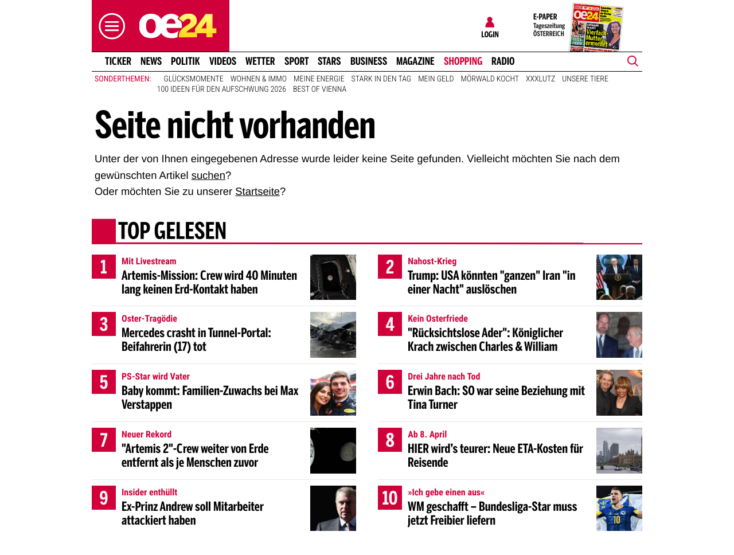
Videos (222, 61)
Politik (185, 61)
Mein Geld (436, 79)
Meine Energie (319, 79)
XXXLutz (540, 79)
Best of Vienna (319, 89)
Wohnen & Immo (259, 79)
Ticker (118, 61)
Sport (296, 61)
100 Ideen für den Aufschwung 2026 (221, 89)
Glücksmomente (194, 79)
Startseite (257, 191)
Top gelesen (172, 232)
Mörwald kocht (490, 79)
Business (368, 61)
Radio (503, 61)
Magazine (415, 61)
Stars (329, 61)
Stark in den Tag (382, 79)
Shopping (463, 61)
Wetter (260, 61)
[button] (109, 26)
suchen (208, 175)
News (151, 61)
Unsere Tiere (585, 79)
